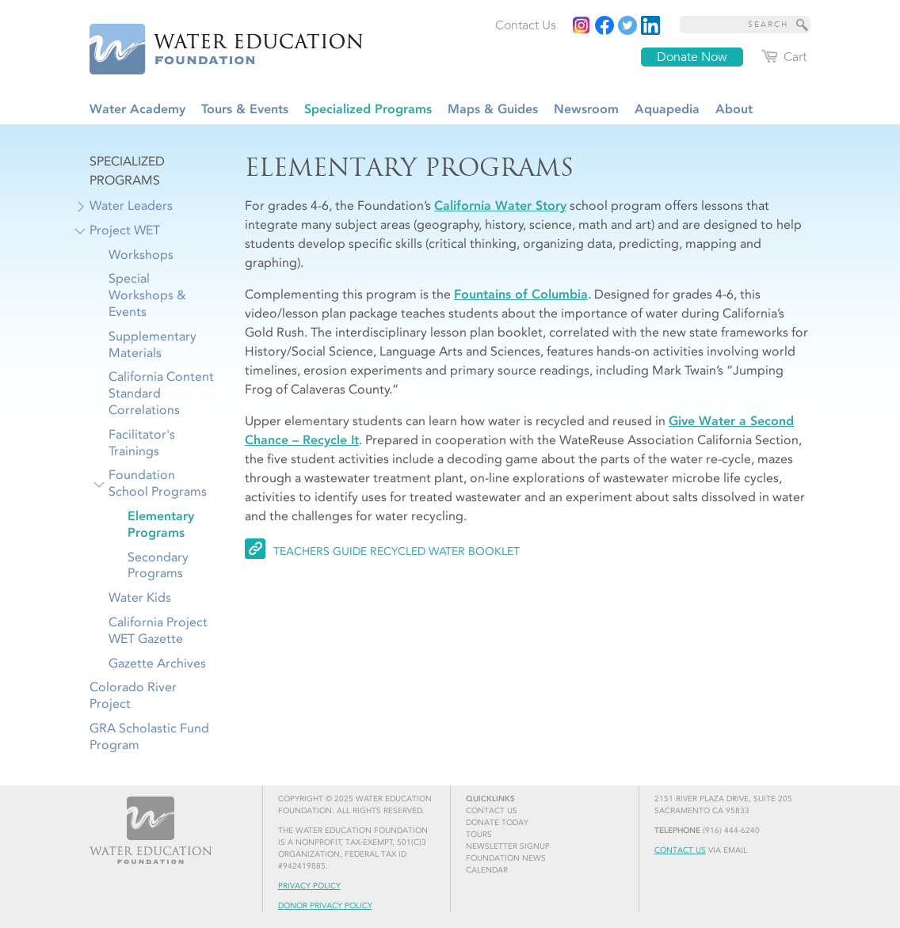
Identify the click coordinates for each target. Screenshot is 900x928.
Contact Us (680, 850)
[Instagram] (581, 25)
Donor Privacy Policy (325, 906)
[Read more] (650, 25)
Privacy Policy (309, 886)
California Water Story (500, 205)
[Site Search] (802, 24)
